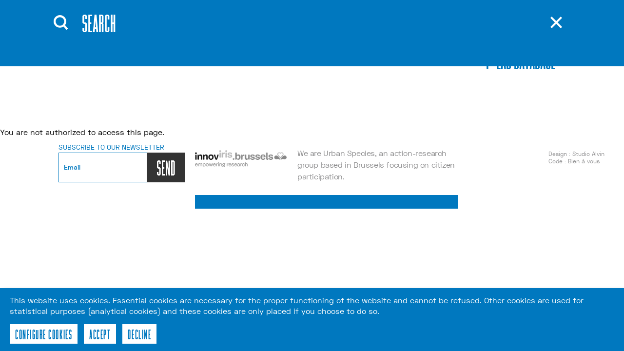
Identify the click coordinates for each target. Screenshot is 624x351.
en (425, 34)
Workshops (223, 63)
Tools (288, 48)
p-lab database (521, 60)
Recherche (359, 32)
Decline (139, 334)
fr (425, 48)
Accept (100, 334)
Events (212, 48)
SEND (166, 167)
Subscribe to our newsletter (111, 147)
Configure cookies (43, 334)
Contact (294, 63)
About (210, 33)
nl (425, 63)
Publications (305, 33)
